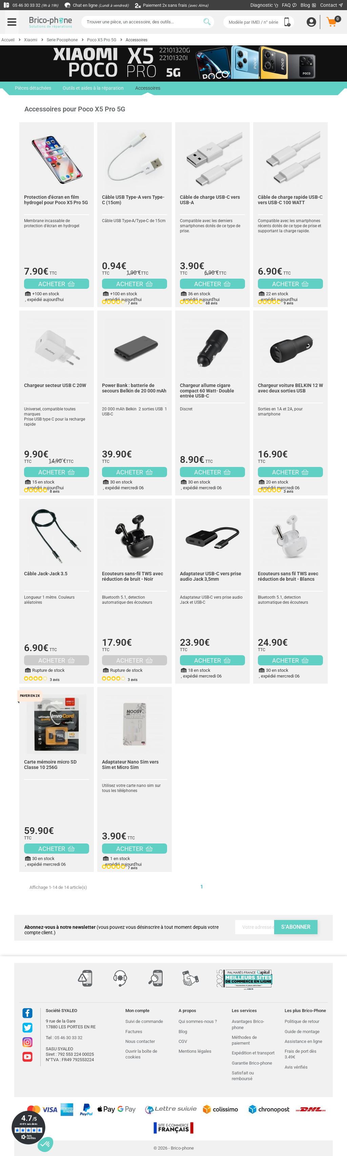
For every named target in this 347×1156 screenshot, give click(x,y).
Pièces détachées (33, 88)
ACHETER (56, 283)
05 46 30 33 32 (32, 5)
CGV (183, 1041)
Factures (133, 1031)
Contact (332, 5)
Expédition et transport (253, 1052)
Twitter (27, 1028)
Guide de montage (302, 1031)
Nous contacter (140, 1041)
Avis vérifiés (296, 1067)
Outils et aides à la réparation (92, 88)
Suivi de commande (144, 1021)
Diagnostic (264, 5)
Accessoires (146, 90)
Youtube (27, 1057)
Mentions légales (195, 1051)
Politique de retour (302, 1021)
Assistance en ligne (303, 1041)
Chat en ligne (101, 5)
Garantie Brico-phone (252, 1063)
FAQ (289, 5)
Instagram (27, 1042)
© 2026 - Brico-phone (174, 1148)
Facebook (27, 1013)
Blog (309, 5)
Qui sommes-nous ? (198, 1021)
